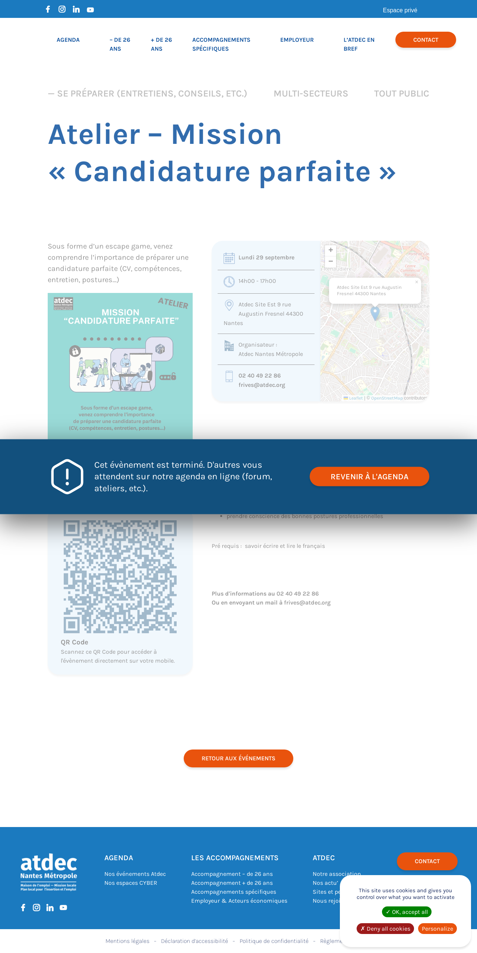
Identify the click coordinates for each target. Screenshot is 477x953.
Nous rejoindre (333, 900)
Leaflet (353, 398)
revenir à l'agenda (369, 476)
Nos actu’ (325, 882)
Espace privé (400, 10)
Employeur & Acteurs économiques (239, 900)
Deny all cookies (385, 928)
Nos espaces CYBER (130, 882)
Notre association (337, 873)
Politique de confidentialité (274, 940)
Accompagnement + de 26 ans (232, 882)
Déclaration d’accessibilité (194, 940)
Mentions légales (127, 940)
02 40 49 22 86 (259, 375)
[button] (375, 313)
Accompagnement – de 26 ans (232, 873)
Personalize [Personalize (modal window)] (437, 928)
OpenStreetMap (387, 398)
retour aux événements (238, 758)
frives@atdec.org (261, 384)
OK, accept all (407, 911)
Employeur (297, 39)
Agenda (68, 39)
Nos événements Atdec (135, 873)
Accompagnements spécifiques (233, 891)
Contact (425, 39)
